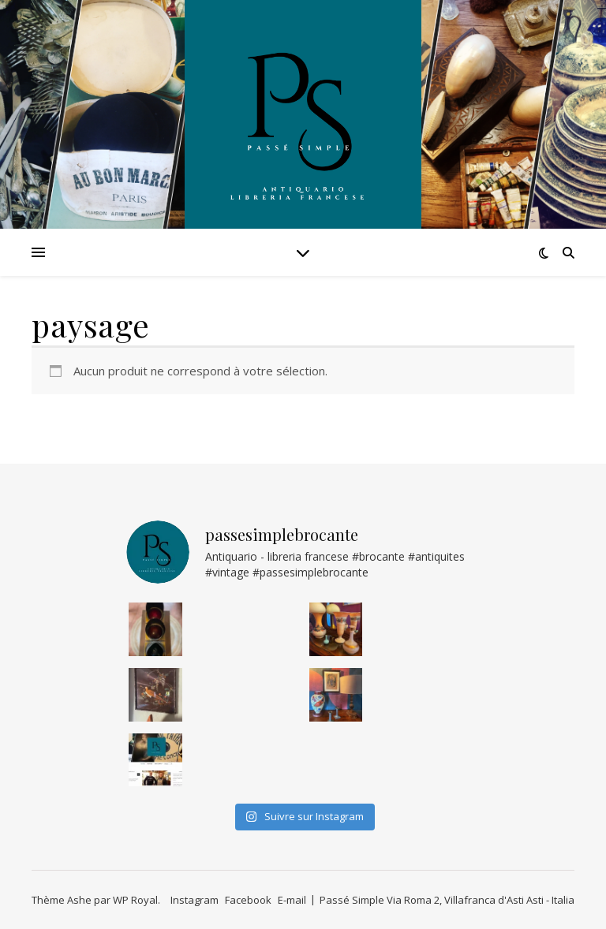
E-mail (292, 900)
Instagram (194, 900)
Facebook (248, 900)
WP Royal (135, 900)
